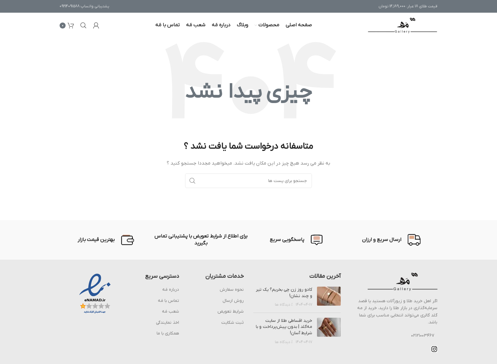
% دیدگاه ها (284, 304)
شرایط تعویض (230, 312)
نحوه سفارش (232, 290)
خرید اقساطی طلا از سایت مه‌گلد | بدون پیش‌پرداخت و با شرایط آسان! (284, 327)
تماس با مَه (168, 301)
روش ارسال (233, 301)
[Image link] (402, 282)
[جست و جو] (83, 25)
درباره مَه (170, 290)
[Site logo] (402, 25)
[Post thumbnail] (329, 297)
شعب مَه (170, 312)
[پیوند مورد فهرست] (394, 335)
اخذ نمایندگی (167, 323)
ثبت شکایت (232, 323)
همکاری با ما (168, 333)
